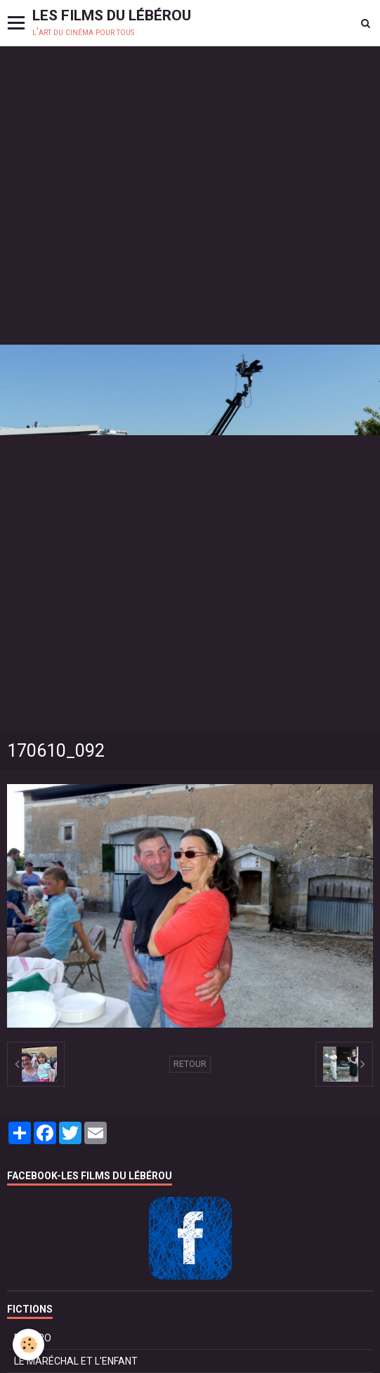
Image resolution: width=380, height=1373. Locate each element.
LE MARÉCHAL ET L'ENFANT (76, 1361)
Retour (190, 1064)
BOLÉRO (32, 1338)
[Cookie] (28, 1344)
